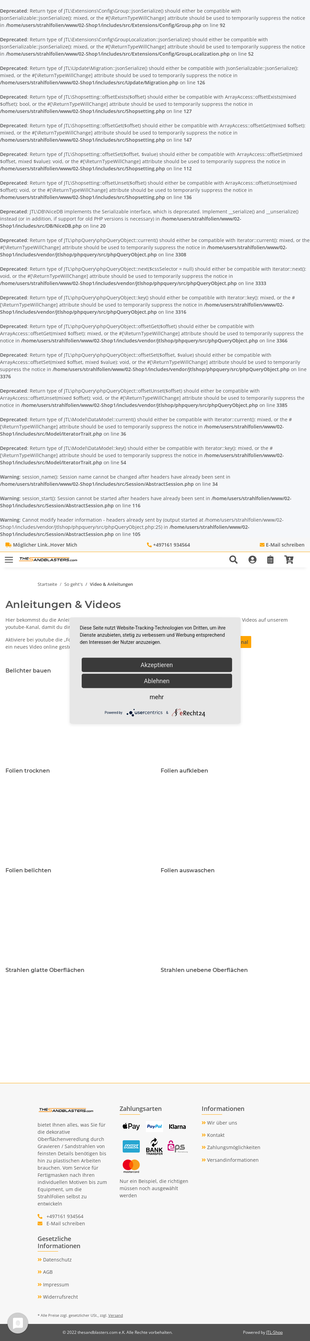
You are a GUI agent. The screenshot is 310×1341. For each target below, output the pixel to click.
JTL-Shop (274, 1332)
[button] (236, 559)
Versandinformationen (232, 1160)
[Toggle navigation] (9, 556)
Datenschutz (57, 1259)
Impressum (55, 1284)
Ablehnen (157, 680)
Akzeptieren (156, 664)
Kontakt (215, 1135)
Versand (115, 1315)
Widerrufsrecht (60, 1297)
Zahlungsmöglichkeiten (233, 1147)
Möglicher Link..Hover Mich (45, 544)
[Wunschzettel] (270, 559)
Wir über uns (221, 1122)
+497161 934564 (171, 544)
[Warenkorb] (292, 559)
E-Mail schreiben (285, 544)
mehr (157, 697)
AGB (47, 1272)
